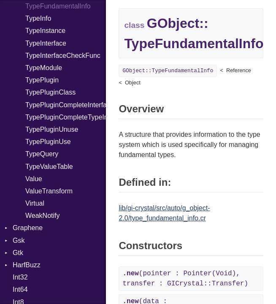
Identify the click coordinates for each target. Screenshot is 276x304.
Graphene (28, 227)
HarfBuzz (27, 265)
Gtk (18, 252)
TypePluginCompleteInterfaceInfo (65, 105)
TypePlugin (42, 80)
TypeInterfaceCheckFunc (62, 55)
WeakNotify (42, 215)
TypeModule (43, 67)
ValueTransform (49, 191)
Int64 (20, 289)
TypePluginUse (48, 141)
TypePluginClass (50, 92)
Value (33, 178)
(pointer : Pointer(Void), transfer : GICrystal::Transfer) (185, 279)
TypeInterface (45, 43)
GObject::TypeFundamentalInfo (167, 71)
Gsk (18, 240)
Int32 (20, 277)
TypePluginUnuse (51, 129)
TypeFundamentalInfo (58, 6)
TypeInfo (38, 18)
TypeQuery (41, 153)
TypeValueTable (49, 166)
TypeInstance (45, 30)
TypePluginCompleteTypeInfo (65, 117)
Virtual (34, 203)
